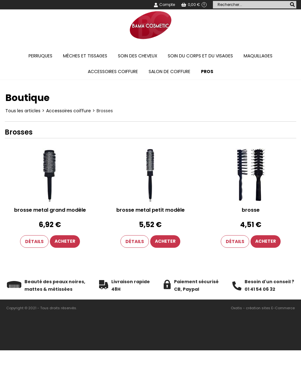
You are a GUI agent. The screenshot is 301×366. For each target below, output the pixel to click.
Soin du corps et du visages (200, 56)
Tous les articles (22, 111)
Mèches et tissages (85, 56)
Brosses (105, 111)
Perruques (40, 56)
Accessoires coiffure (113, 71)
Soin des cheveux (137, 56)
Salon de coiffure (169, 71)
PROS (207, 71)
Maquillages (258, 56)
